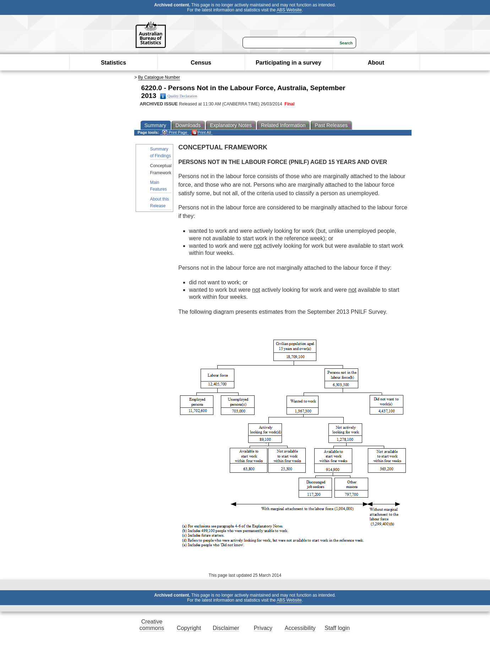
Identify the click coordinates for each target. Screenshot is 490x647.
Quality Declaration (178, 96)
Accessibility (300, 628)
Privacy (263, 628)
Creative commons (152, 625)
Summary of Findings (160, 152)
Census (201, 63)
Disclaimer (226, 628)
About (376, 63)
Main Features (158, 186)
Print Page (174, 132)
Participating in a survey (288, 63)
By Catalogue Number (159, 77)
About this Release (159, 202)
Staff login (337, 628)
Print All (201, 132)
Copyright (189, 628)
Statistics (113, 63)
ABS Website (289, 9)
